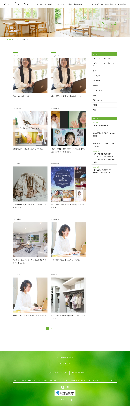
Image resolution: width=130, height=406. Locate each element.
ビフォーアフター (88, 4)
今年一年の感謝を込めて (22, 96)
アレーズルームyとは (42, 4)
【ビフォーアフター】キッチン (103, 58)
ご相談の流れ (77, 4)
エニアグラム (97, 76)
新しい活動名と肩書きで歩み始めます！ (66, 96)
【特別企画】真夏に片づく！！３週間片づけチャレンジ (104, 170)
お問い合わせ (122, 4)
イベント (96, 71)
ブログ (115, 4)
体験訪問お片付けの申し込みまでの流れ (28, 154)
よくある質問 (108, 4)
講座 (94, 110)
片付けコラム (97, 100)
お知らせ (96, 85)
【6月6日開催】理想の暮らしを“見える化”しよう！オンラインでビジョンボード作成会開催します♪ (104, 156)
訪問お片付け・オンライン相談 (61, 4)
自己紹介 (96, 105)
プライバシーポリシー (109, 380)
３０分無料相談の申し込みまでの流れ (65, 265)
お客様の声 (99, 4)
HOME (8, 39)
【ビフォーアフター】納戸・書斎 (103, 64)
